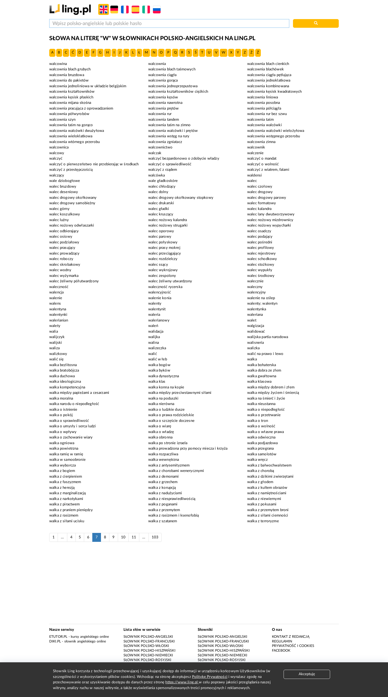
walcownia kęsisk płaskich (71, 97)
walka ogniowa (61, 443)
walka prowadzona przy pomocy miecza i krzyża (188, 448)
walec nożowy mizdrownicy (270, 220)
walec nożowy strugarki (168, 225)
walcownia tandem (163, 119)
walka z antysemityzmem (169, 465)
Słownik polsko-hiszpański (149, 650)
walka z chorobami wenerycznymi (176, 471)
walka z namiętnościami (266, 493)
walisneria (255, 343)
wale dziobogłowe (64, 181)
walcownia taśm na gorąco (71, 125)
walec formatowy (261, 203)
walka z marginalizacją (67, 493)
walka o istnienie (63, 409)
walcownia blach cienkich (268, 64)
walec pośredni (259, 242)
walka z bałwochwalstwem (269, 465)
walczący (56, 175)
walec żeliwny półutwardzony (74, 281)
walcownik (256, 147)
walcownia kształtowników (72, 91)
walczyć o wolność (263, 164)
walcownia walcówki (264, 125)
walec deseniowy (63, 192)
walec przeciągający (164, 253)
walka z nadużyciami (165, 493)
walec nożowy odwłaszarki (71, 225)
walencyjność (159, 292)
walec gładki (158, 209)
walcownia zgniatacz (165, 142)
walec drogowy (260, 192)
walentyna (57, 309)
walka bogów (159, 365)
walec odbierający (64, 231)
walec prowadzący (64, 253)
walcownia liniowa (262, 97)
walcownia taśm (260, 119)
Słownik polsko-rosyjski (147, 660)
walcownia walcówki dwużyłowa (76, 131)
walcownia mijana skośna (70, 103)
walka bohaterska (261, 365)
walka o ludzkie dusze (166, 409)
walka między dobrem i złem (270, 387)
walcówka (156, 175)
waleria (154, 315)
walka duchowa (62, 376)
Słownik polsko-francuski (149, 641)
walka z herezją (61, 488)
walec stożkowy (260, 264)
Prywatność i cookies (293, 646)
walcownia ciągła (162, 75)
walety (54, 326)
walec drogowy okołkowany (73, 198)
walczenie (255, 153)
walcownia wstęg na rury (168, 136)
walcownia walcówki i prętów (173, 131)
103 (155, 537)
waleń (153, 326)
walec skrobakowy (64, 264)
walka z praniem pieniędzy (71, 510)
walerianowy (159, 320)
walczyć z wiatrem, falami (268, 170)
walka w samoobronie (67, 460)
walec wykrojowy (163, 270)
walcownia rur (159, 114)
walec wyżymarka (63, 276)
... (62, 537)
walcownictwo (160, 147)
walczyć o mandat (261, 158)
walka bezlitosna (63, 365)
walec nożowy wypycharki (269, 225)
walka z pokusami (261, 504)
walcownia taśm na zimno (169, 125)
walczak (154, 153)
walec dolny (158, 192)
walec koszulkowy (64, 214)
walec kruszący (160, 214)
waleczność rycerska (165, 287)
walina (153, 343)
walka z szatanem (162, 521)
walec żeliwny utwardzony (170, 281)
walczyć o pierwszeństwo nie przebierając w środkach (94, 164)
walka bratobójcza (64, 370)
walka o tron (257, 421)
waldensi (254, 175)
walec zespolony (162, 276)
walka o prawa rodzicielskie (171, 415)
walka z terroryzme (263, 521)
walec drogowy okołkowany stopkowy (180, 198)
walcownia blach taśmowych (171, 69)
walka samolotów (261, 454)
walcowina (58, 64)
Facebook (281, 650)
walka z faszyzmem (65, 482)
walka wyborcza (62, 465)
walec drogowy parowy (266, 198)
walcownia (157, 64)
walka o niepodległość (266, 409)
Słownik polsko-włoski (146, 646)
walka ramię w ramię (66, 454)
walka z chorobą (260, 471)
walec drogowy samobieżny (72, 203)
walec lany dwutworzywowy (271, 214)
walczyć (55, 158)
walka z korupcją (162, 488)
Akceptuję (307, 674)
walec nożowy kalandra (167, 220)
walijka (154, 337)
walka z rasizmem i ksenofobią (173, 515)
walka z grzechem (162, 482)
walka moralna (61, 398)
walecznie (255, 281)
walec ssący (158, 264)
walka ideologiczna (65, 381)
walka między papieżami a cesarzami (79, 393)
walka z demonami (163, 476)
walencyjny (256, 292)
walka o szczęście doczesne (171, 421)
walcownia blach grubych (70, 69)
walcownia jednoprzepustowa (172, 86)
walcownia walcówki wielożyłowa (275, 131)
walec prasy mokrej (164, 248)
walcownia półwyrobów (69, 114)
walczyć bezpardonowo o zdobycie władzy (183, 158)
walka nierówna (161, 404)
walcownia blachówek (265, 69)
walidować (256, 331)
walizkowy (58, 354)
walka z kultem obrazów (267, 488)
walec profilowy (260, 248)
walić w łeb (157, 359)
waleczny (255, 287)
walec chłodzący (161, 186)
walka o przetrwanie (264, 415)
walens (55, 303)
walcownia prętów (163, 108)
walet (251, 320)
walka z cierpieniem (65, 476)
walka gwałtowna (261, 376)
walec (252, 181)
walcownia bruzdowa (66, 75)
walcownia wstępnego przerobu (273, 136)
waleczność (59, 287)
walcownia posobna (263, 103)
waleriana (255, 315)
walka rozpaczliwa (163, 454)
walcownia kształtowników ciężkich (178, 91)
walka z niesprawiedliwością (171, 499)
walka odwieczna (261, 437)
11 (134, 537)
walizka (253, 348)
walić (152, 354)
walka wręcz (257, 460)
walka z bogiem (62, 471)
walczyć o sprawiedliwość (170, 164)
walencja (56, 292)
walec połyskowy (162, 242)
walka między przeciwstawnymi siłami (179, 393)
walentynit (157, 309)
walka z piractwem (64, 504)
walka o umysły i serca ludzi (72, 426)
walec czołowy (259, 186)
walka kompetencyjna (67, 387)
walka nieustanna (261, 404)
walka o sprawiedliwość (69, 421)
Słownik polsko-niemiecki (148, 655)
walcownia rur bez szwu (267, 114)
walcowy (56, 153)
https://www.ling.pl (182, 682)
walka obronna (160, 437)
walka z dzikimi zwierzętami (270, 476)
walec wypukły (259, 270)
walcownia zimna (261, 142)
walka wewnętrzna (163, 460)
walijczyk (57, 337)
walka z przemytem (164, 510)
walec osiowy (60, 236)
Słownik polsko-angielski (148, 637)
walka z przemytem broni (268, 510)
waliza (54, 348)
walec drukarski (161, 203)
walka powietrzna (63, 448)
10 (123, 537)
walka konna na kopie (166, 387)
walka (252, 359)
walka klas (157, 381)
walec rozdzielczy (163, 259)
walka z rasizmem (63, 515)
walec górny (59, 209)
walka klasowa (259, 381)
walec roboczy (61, 259)
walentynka (256, 309)
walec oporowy (161, 231)
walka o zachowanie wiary (71, 437)
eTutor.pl (58, 637)
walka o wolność (261, 426)
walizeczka (157, 348)
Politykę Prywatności (209, 677)
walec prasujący (62, 248)
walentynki (58, 315)
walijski (55, 343)
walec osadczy (259, 231)
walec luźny (59, 220)
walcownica (59, 147)
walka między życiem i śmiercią (273, 393)
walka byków (159, 370)
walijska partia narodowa (267, 337)
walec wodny (60, 270)
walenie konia (159, 298)
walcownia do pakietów (69, 80)
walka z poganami (162, 504)
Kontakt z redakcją (290, 637)
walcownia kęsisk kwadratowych (274, 91)
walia (53, 331)
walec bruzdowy (62, 186)
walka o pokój (61, 415)
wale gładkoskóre (163, 181)
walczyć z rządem (162, 170)
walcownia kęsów (163, 97)
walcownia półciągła (264, 108)
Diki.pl (55, 641)
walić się (56, 359)
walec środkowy (260, 276)
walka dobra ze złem (264, 370)
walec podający (259, 236)
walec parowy (159, 236)
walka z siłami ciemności (267, 515)
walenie (55, 298)
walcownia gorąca (163, 80)
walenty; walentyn (262, 303)
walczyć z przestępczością (71, 170)
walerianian (58, 320)
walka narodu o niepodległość (74, 404)
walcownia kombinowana (268, 86)
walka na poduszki (163, 398)
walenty (154, 303)
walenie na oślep (261, 298)
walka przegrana (260, 448)
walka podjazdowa (262, 443)
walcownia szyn (62, 119)
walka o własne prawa (265, 432)
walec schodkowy (262, 259)
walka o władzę (161, 432)
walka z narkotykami (66, 499)
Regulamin (282, 641)
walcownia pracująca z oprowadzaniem (81, 108)
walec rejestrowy (261, 253)
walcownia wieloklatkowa (70, 136)
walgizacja (255, 326)
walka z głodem (260, 482)
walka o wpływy (62, 432)
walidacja (155, 331)
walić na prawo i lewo (265, 354)
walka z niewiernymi (264, 499)
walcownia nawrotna (165, 103)
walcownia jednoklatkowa (268, 80)
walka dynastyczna (163, 376)
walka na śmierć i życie (266, 398)
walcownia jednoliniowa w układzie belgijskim (87, 86)
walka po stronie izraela (168, 443)
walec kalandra (259, 209)
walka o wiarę (159, 426)
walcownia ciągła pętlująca (269, 75)
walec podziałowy (64, 242)
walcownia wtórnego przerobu (74, 142)
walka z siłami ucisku (66, 521)
